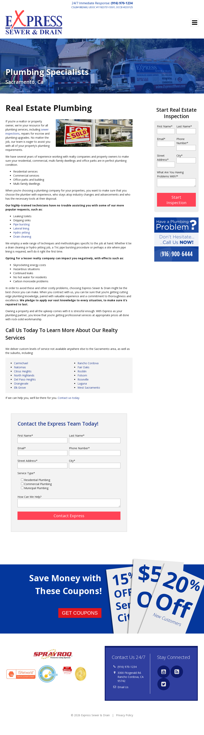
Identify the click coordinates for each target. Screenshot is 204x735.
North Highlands (24, 375)
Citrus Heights (22, 371)
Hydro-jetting (21, 232)
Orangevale (21, 383)
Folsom (82, 375)
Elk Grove (20, 387)
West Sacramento (89, 387)
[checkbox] (68, 484)
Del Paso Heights (25, 379)
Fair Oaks (83, 367)
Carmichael (21, 363)
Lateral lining (21, 228)
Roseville (83, 379)
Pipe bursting (21, 224)
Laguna (82, 383)
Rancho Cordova (88, 363)
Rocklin (82, 371)
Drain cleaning (22, 236)
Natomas (20, 367)
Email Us (123, 688)
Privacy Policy (124, 716)
